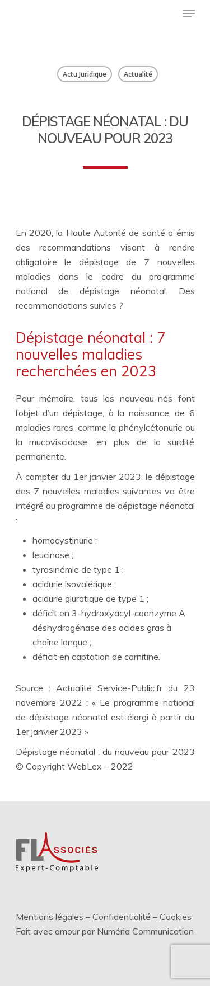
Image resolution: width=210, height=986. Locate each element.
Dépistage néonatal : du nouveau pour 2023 (105, 751)
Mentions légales (49, 916)
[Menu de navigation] (189, 13)
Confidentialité (121, 916)
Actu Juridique (84, 74)
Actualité (138, 74)
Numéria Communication (145, 931)
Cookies (176, 916)
